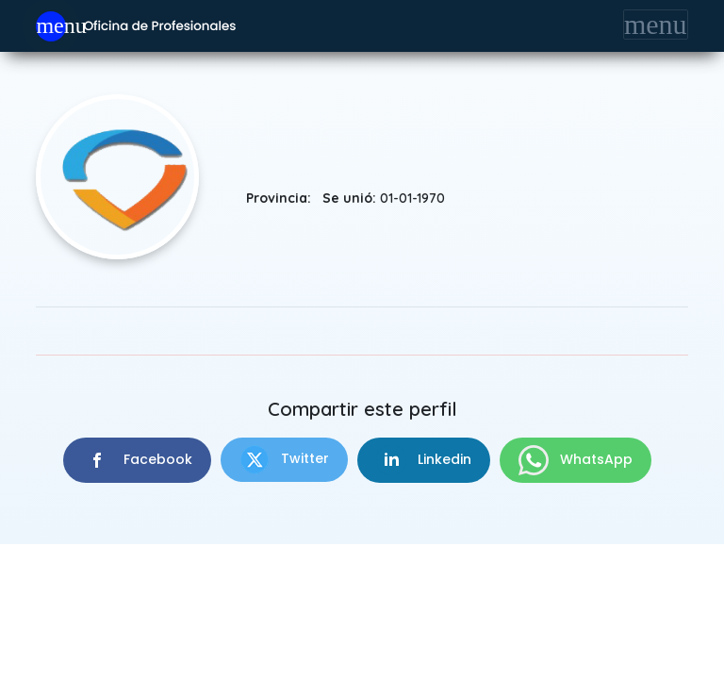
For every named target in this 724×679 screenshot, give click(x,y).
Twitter (284, 459)
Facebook (137, 460)
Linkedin (423, 460)
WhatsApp (575, 460)
